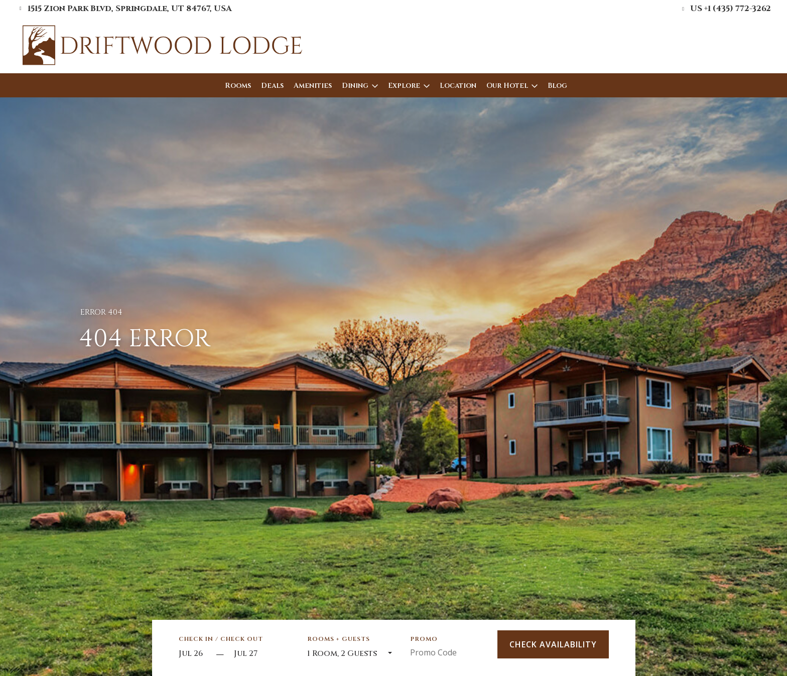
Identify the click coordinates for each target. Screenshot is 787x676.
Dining (355, 85)
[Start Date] (195, 654)
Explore (404, 85)
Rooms (238, 85)
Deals (272, 85)
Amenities (313, 85)
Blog (557, 85)
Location (458, 85)
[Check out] (261, 654)
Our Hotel (507, 85)
